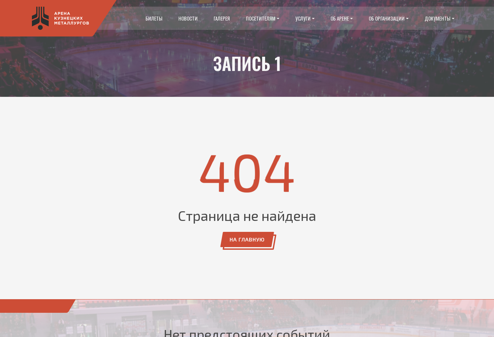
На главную (247, 239)
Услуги (303, 18)
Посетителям (260, 18)
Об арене (340, 18)
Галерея (222, 18)
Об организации (387, 18)
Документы (437, 18)
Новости (188, 18)
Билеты (154, 18)
